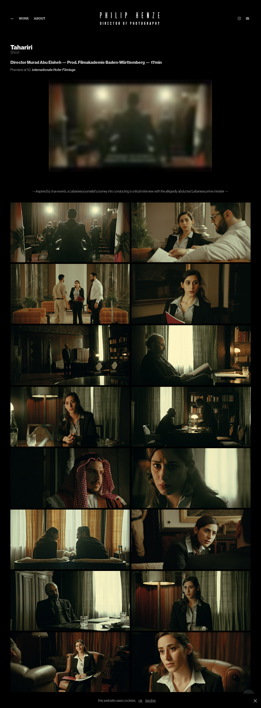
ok (140, 701)
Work (24, 18)
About (39, 18)
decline (150, 701)
